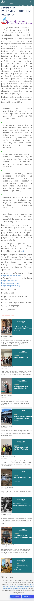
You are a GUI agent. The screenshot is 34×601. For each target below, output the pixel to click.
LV (20, 5)
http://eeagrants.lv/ (10, 283)
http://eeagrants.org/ (10, 285)
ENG (23, 5)
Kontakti (29, 5)
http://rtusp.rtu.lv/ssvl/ (11, 275)
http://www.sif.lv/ (9, 280)
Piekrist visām (15, 596)
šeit (22, 251)
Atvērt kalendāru (8, 316)
